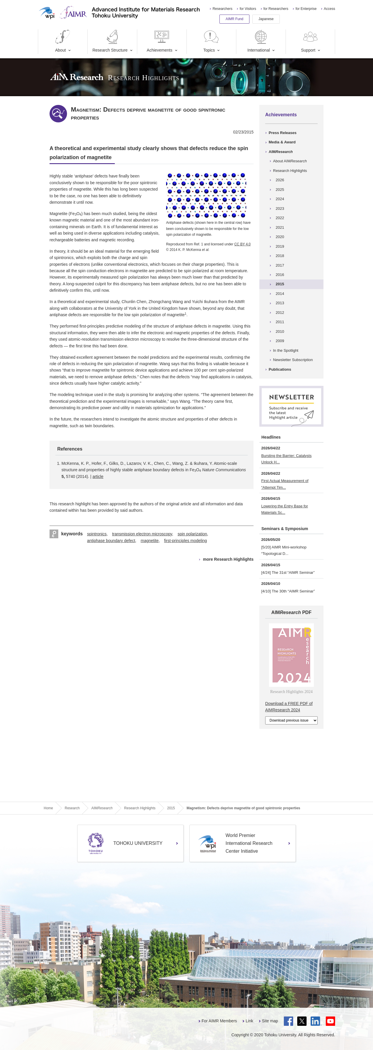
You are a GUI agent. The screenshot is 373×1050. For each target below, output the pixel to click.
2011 (280, 322)
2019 (280, 246)
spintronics (97, 534)
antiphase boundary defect (111, 540)
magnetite (150, 540)
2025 (280, 189)
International (258, 40)
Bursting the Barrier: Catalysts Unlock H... (286, 458)
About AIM (290, 161)
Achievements (160, 40)
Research (72, 808)
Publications (280, 369)
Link (249, 1021)
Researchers (222, 9)
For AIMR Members (219, 1021)
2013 (280, 303)
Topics (211, 40)
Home (48, 808)
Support (310, 40)
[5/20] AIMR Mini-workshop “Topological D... (284, 550)
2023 (280, 208)
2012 (280, 312)
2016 (280, 274)
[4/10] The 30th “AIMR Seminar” (288, 591)
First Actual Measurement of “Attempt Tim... (285, 484)
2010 (280, 331)
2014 (280, 293)
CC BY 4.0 (242, 244)
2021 (280, 227)
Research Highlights (290, 170)
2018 (280, 256)
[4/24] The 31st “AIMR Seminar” (288, 572)
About (62, 40)
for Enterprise (305, 9)
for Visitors (248, 9)
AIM (281, 152)
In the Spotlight (285, 350)
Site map (270, 1021)
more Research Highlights (228, 559)
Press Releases (282, 133)
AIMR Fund (234, 19)
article (97, 476)
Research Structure (110, 40)
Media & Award (282, 142)
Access (329, 9)
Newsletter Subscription (293, 360)
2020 (280, 237)
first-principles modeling (185, 540)
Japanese (266, 19)
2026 (280, 180)
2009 (280, 341)
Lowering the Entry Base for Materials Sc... (284, 509)
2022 (280, 218)
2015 (280, 284)
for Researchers (275, 9)
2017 (280, 265)
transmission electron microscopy (142, 534)
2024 (280, 199)
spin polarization (192, 534)
